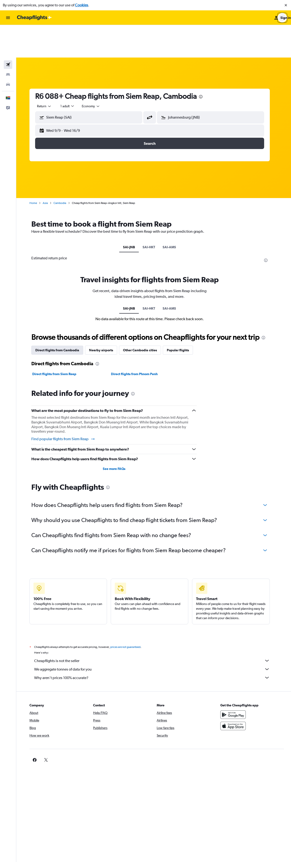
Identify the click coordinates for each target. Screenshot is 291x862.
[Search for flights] (8, 32)
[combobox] (48, 73)
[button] (286, 5)
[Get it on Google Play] (235, 682)
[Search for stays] (8, 42)
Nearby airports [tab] (105, 317)
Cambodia (63, 170)
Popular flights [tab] (182, 317)
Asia (49, 170)
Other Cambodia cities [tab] (144, 317)
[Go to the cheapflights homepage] (34, 17)
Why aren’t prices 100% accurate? (156, 645)
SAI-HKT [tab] (153, 214)
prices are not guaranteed (129, 614)
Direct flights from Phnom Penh (138, 341)
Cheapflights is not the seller (156, 628)
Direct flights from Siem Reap (58, 341)
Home (37, 170)
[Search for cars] (8, 52)
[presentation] (205, 64)
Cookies (81, 5)
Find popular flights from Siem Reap (67, 406)
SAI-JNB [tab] (133, 214)
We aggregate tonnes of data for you (156, 636)
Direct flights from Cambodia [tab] (61, 317)
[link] (228, 727)
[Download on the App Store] (235, 693)
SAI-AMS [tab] (173, 214)
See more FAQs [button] (118, 436)
